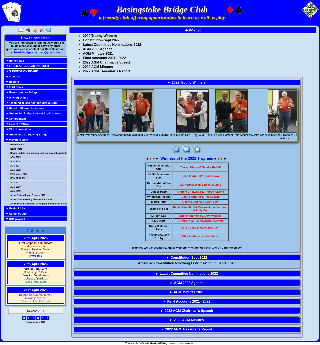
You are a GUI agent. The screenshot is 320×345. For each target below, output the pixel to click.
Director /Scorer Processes (25, 108)
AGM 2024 (15, 161)
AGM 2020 (15, 187)
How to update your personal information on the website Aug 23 (38, 153)
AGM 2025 (15, 157)
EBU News (14, 87)
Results (12, 81)
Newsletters (16, 149)
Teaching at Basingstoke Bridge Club (31, 102)
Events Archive (17, 124)
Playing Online (17, 97)
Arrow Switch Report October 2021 (27, 195)
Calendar (13, 76)
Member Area (17, 144)
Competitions (16, 118)
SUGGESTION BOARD (22, 71)
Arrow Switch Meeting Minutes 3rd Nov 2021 (32, 199)
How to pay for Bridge (22, 92)
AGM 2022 (15, 170)
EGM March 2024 (18, 174)
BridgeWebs (15, 219)
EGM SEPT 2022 (18, 178)
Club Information (18, 129)
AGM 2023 (15, 166)
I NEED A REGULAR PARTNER (27, 66)
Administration (17, 213)
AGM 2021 (15, 182)
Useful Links (15, 208)
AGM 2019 (15, 191)
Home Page (15, 60)
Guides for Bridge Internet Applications (33, 113)
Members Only (17, 139)
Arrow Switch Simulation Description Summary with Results (38, 204)
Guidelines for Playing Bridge (27, 134)
